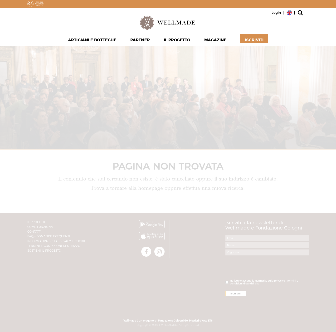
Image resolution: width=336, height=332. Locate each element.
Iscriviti (254, 40)
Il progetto (177, 40)
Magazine (215, 40)
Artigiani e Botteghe (92, 40)
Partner (140, 40)
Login (276, 12)
